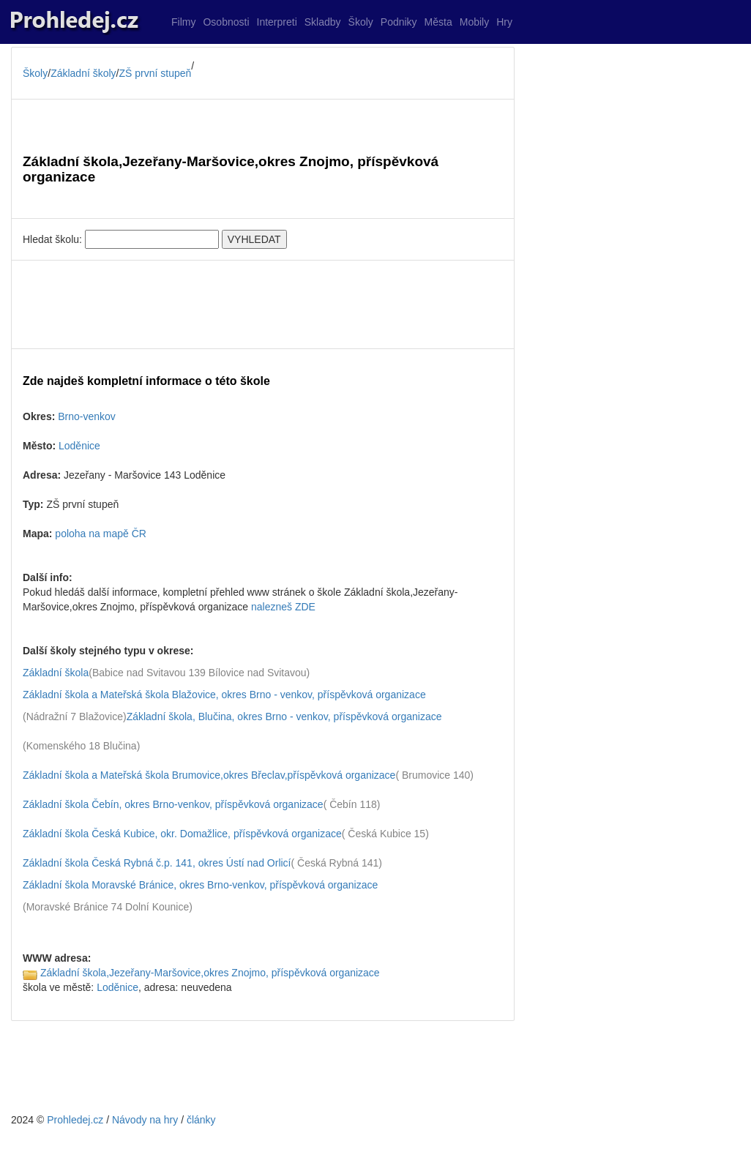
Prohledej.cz (75, 1120)
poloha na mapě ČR (100, 533)
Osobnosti (226, 22)
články (201, 1120)
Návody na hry (145, 1120)
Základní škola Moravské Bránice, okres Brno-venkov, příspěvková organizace (200, 885)
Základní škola (56, 672)
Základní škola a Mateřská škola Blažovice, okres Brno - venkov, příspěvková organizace (224, 694)
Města (438, 22)
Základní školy (83, 73)
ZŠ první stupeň (155, 73)
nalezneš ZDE (283, 607)
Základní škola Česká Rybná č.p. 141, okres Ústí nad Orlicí (157, 863)
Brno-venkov (87, 416)
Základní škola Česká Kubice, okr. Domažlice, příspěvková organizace (182, 833)
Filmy (183, 22)
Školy (360, 22)
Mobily (474, 22)
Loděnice (79, 446)
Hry (504, 22)
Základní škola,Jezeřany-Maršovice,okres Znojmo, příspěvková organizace (210, 973)
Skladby (322, 22)
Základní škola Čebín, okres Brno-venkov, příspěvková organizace (173, 804)
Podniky (399, 22)
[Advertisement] (263, 304)
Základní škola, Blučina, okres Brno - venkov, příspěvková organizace (284, 716)
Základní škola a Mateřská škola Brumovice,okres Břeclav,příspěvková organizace (209, 775)
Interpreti (277, 22)
